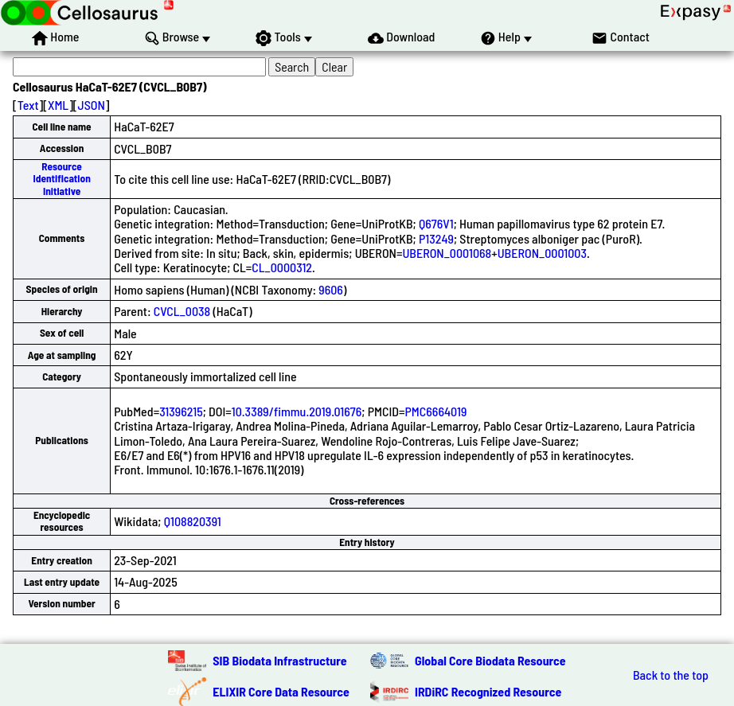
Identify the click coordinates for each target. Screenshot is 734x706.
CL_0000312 (282, 267)
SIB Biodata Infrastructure (279, 660)
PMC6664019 (436, 411)
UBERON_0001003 (542, 252)
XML (58, 104)
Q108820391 (192, 521)
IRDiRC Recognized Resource (488, 691)
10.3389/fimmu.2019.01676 (297, 411)
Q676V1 (436, 223)
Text (28, 104)
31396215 (181, 411)
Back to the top (671, 675)
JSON (91, 104)
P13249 (436, 238)
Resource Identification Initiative (61, 178)
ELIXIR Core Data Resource (281, 691)
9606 (330, 289)
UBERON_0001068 (446, 252)
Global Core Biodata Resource (490, 660)
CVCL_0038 (182, 310)
